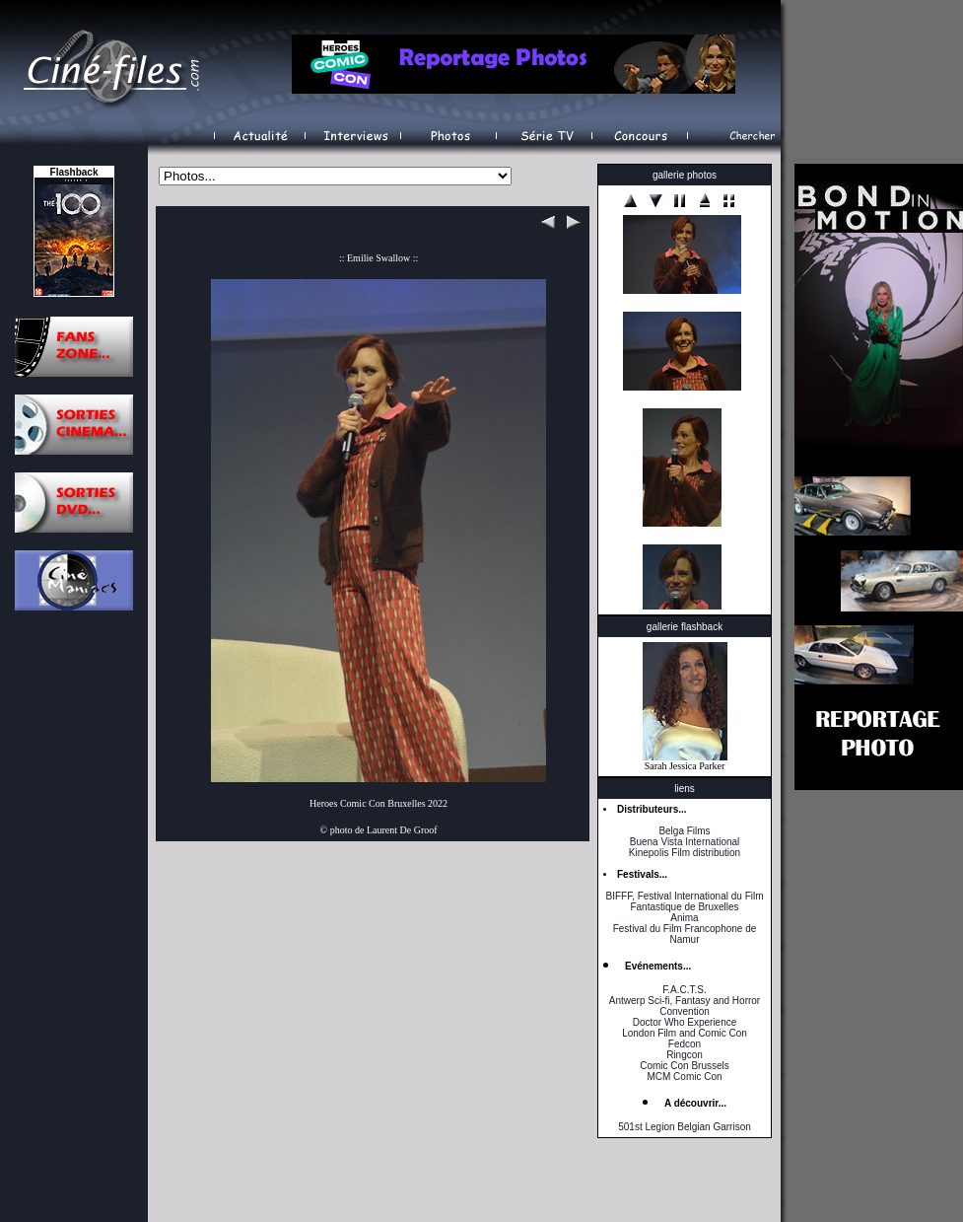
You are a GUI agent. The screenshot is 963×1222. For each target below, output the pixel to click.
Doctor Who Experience (685, 1022)
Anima (684, 917)
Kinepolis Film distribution (684, 852)
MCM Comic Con (684, 1076)
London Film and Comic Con (684, 1033)
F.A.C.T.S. (684, 989)
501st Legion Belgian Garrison (684, 1126)
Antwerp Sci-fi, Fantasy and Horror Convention (684, 1006)
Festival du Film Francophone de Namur (685, 934)
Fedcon (684, 1044)
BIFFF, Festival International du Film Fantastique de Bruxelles (684, 901)
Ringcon (684, 1054)
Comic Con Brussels (684, 1065)
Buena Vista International (685, 841)
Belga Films (684, 831)
